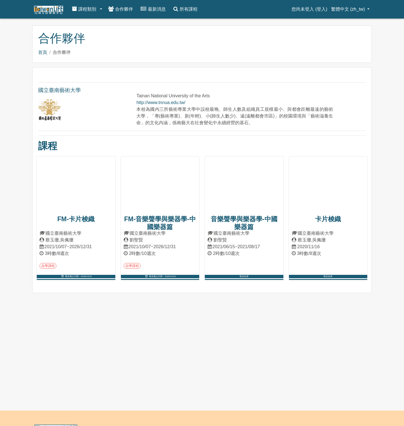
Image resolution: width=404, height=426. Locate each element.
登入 (321, 9)
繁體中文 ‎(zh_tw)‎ (348, 9)
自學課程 (48, 266)
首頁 (42, 52)
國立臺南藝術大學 (59, 90)
